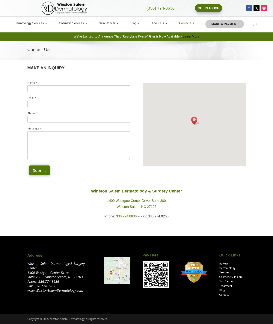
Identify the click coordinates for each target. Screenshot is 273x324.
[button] (195, 121)
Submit (39, 170)
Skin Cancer (107, 23)
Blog (133, 23)
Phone (32, 113)
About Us (158, 23)
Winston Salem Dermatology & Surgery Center (136, 191)
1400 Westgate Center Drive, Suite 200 (136, 201)
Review (223, 263)
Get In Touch (208, 8)
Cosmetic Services (71, 23)
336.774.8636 (126, 216)
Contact (224, 294)
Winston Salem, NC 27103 (136, 207)
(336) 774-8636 (160, 8)
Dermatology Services (29, 23)
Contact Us (186, 23)
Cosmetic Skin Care (231, 277)
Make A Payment (224, 24)
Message (34, 128)
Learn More (191, 36)
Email (31, 98)
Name (32, 82)
